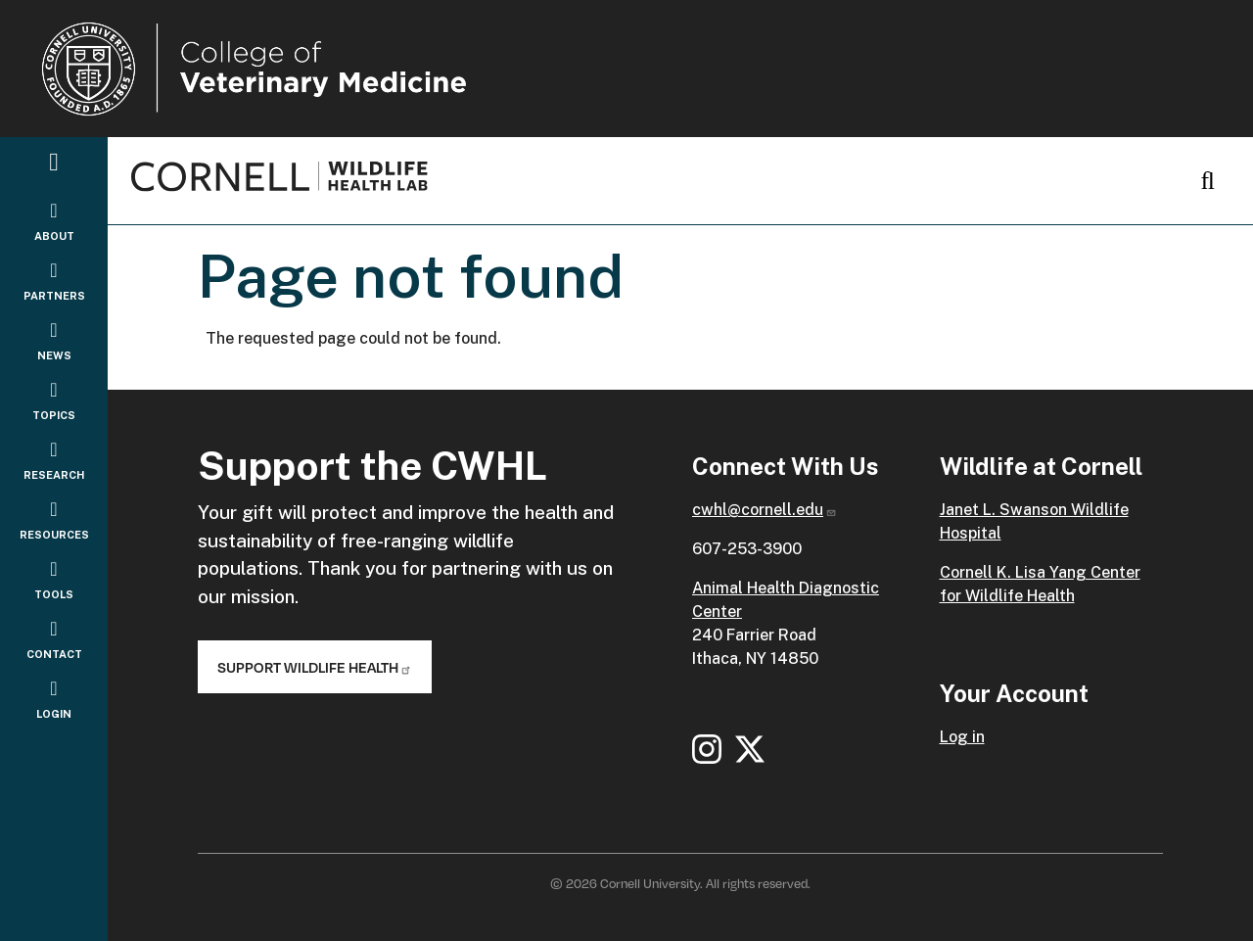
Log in (962, 737)
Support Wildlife (314, 667)
